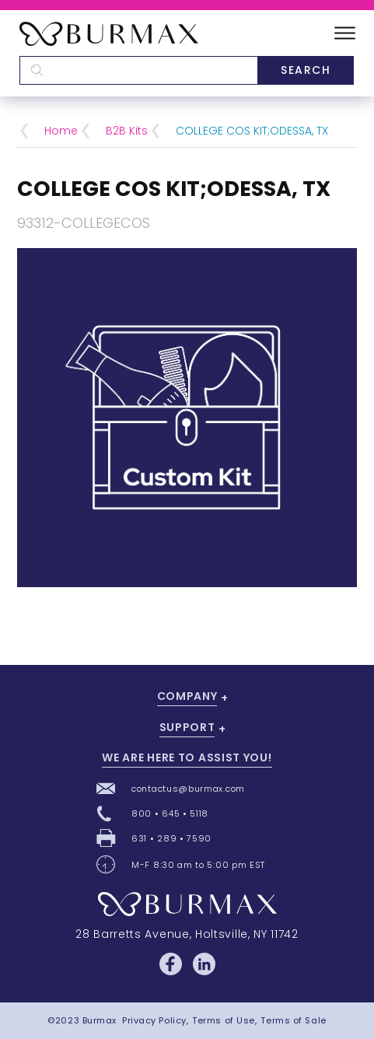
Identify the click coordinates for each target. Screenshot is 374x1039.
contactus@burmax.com (188, 788)
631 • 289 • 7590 (171, 838)
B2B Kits (127, 130)
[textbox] (138, 70)
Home (61, 130)
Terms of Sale (293, 1020)
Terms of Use (223, 1020)
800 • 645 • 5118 (169, 813)
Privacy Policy (154, 1020)
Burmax (99, 1020)
